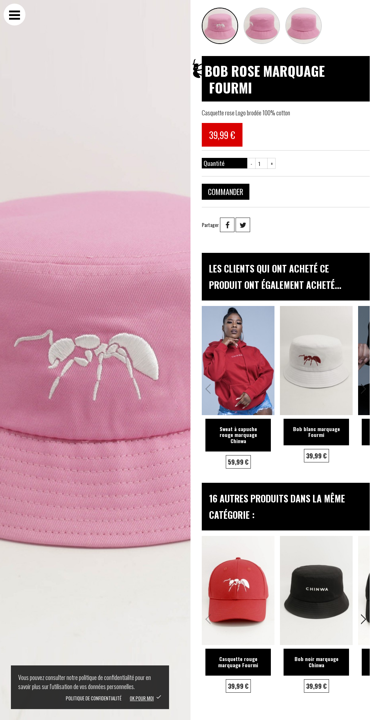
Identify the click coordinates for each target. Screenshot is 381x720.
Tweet (243, 225)
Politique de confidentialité (93, 698)
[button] (361, 389)
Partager (227, 225)
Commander (225, 191)
